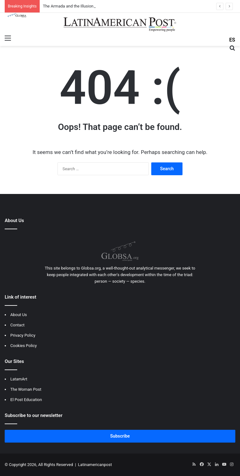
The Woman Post (25, 389)
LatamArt (18, 379)
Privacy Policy (22, 335)
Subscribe (120, 436)
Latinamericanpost (95, 464)
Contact (17, 325)
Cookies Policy (23, 345)
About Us (18, 314)
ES (232, 40)
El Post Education (26, 399)
